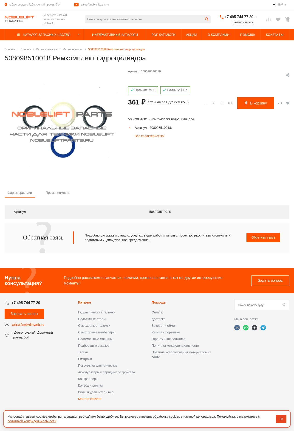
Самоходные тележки (94, 325)
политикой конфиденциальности (32, 421)
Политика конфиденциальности (175, 345)
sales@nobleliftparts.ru (95, 4)
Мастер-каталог (90, 399)
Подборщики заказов (93, 345)
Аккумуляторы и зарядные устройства (106, 372)
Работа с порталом (166, 332)
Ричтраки (85, 359)
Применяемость (58, 192)
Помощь (159, 302)
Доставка (158, 319)
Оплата (157, 312)
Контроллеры (88, 379)
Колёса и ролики (90, 385)
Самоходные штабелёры (96, 332)
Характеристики (20, 192)
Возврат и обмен (164, 325)
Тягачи (83, 352)
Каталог (84, 302)
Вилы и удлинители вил (95, 392)
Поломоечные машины (95, 339)
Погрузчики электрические (97, 365)
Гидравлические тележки (96, 312)
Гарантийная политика (168, 339)
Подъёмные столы (92, 319)
